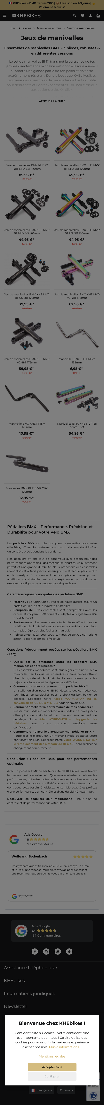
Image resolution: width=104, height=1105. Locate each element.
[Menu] (5, 16)
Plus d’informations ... (65, 1047)
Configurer (52, 1077)
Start (13, 28)
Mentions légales (52, 1057)
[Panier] (98, 16)
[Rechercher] (75, 16)
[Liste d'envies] (82, 16)
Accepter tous (52, 1067)
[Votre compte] (90, 16)
